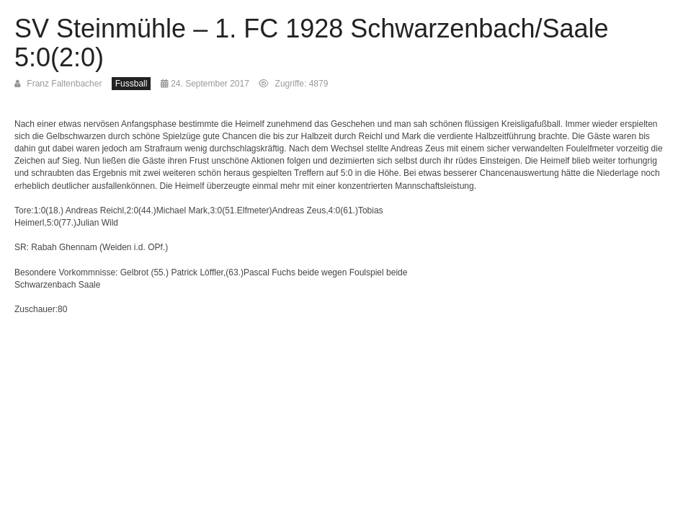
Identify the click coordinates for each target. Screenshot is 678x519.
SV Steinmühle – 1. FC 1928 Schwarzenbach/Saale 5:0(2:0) (311, 43)
